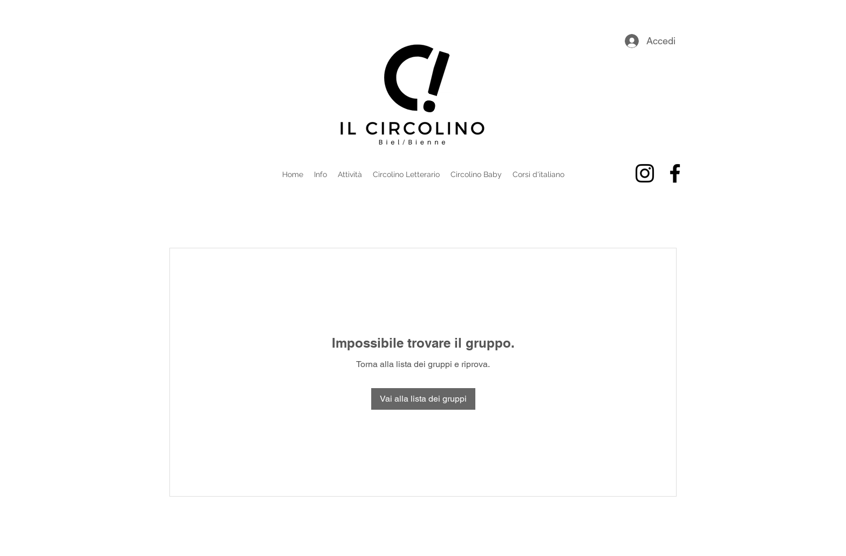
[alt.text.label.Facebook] (675, 173)
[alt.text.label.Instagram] (644, 173)
